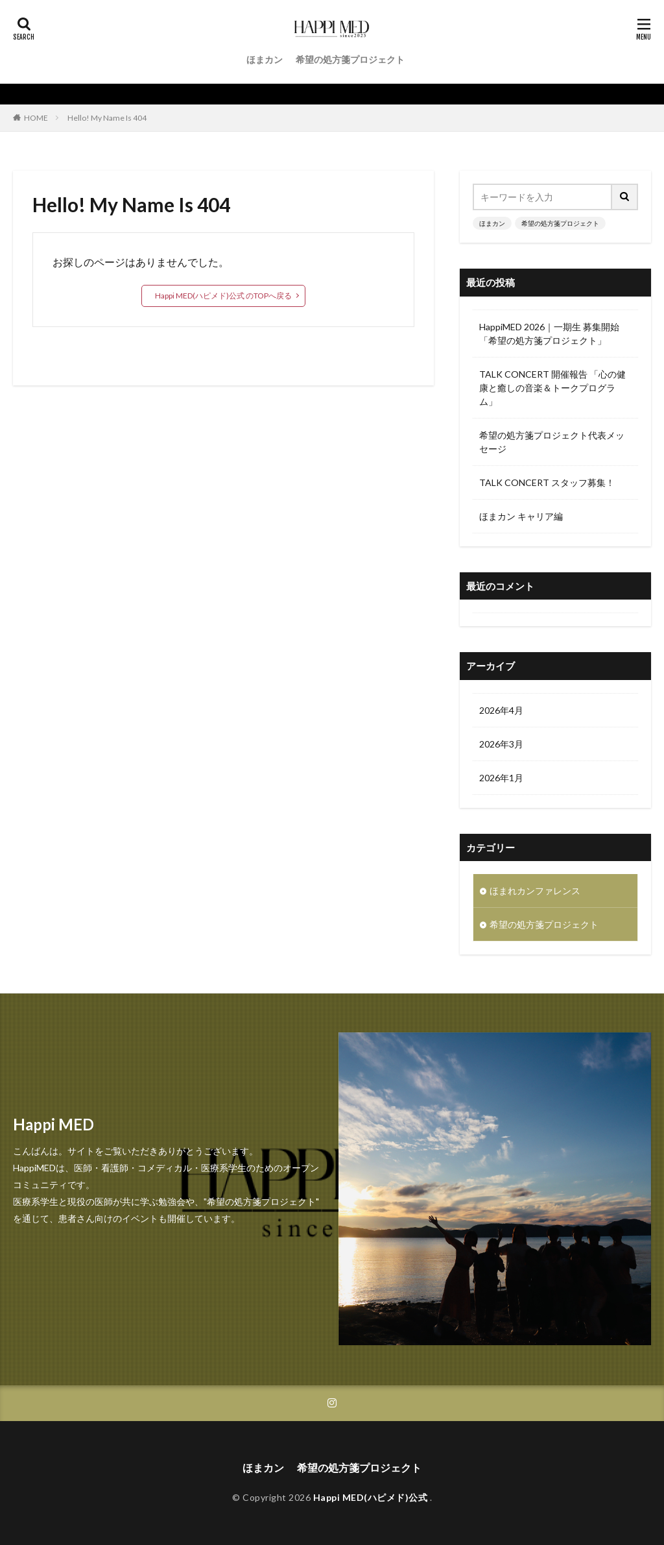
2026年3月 (501, 743)
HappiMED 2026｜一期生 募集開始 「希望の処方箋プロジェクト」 (549, 333)
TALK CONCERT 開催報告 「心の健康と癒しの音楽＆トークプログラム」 (552, 388)
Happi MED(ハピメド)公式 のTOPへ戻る (223, 295)
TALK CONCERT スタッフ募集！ (547, 482)
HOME (36, 118)
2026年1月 (501, 777)
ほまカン (264, 59)
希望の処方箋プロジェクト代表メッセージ (551, 442)
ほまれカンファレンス (535, 890)
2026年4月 (501, 710)
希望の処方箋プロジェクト (350, 59)
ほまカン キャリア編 (521, 516)
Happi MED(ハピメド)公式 (371, 1497)
